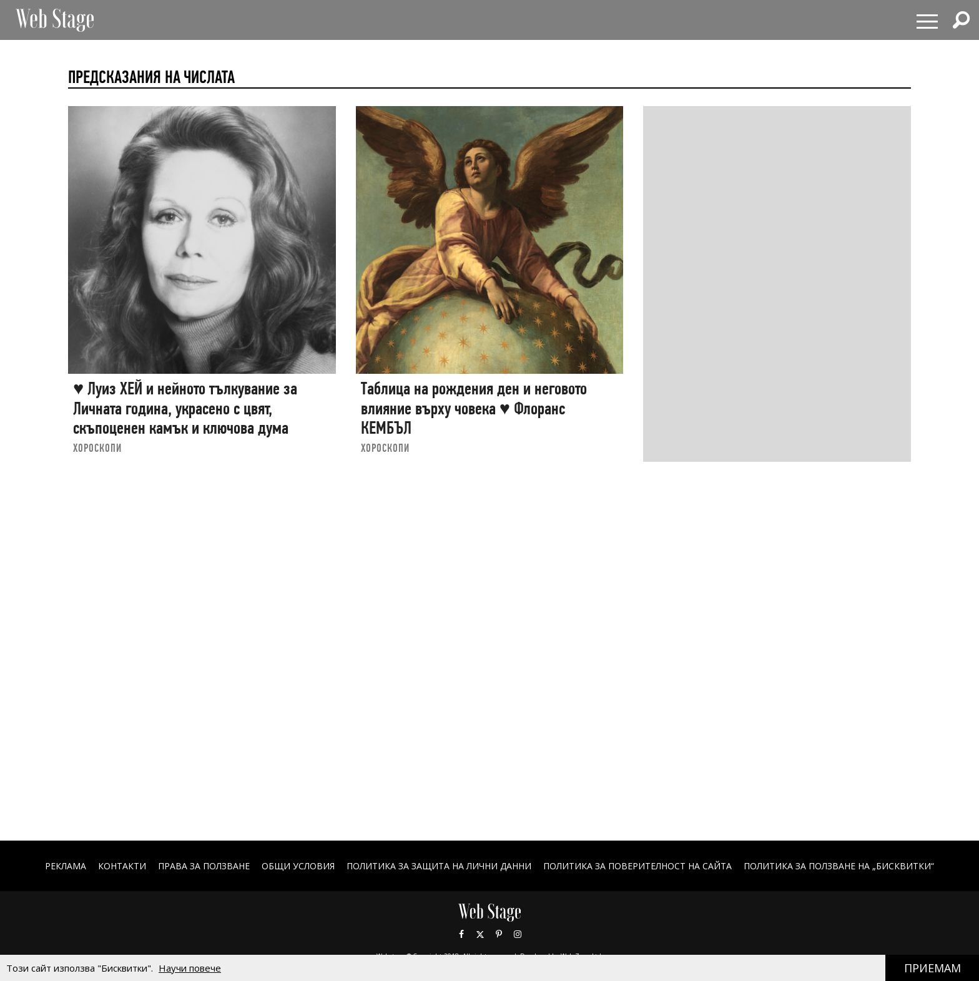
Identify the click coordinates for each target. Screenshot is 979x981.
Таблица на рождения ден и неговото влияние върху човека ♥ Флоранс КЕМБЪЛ (474, 408)
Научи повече (190, 968)
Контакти (122, 866)
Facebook (461, 934)
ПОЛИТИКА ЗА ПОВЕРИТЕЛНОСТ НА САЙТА (637, 866)
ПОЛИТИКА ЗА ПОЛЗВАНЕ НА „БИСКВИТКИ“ (839, 866)
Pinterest (499, 934)
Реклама (65, 866)
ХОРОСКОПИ (97, 447)
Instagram (517, 934)
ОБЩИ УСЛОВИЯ (298, 866)
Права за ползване (204, 866)
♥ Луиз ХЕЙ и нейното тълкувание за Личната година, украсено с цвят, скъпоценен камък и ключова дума (185, 408)
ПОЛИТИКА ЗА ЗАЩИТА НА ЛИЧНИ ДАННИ (439, 866)
